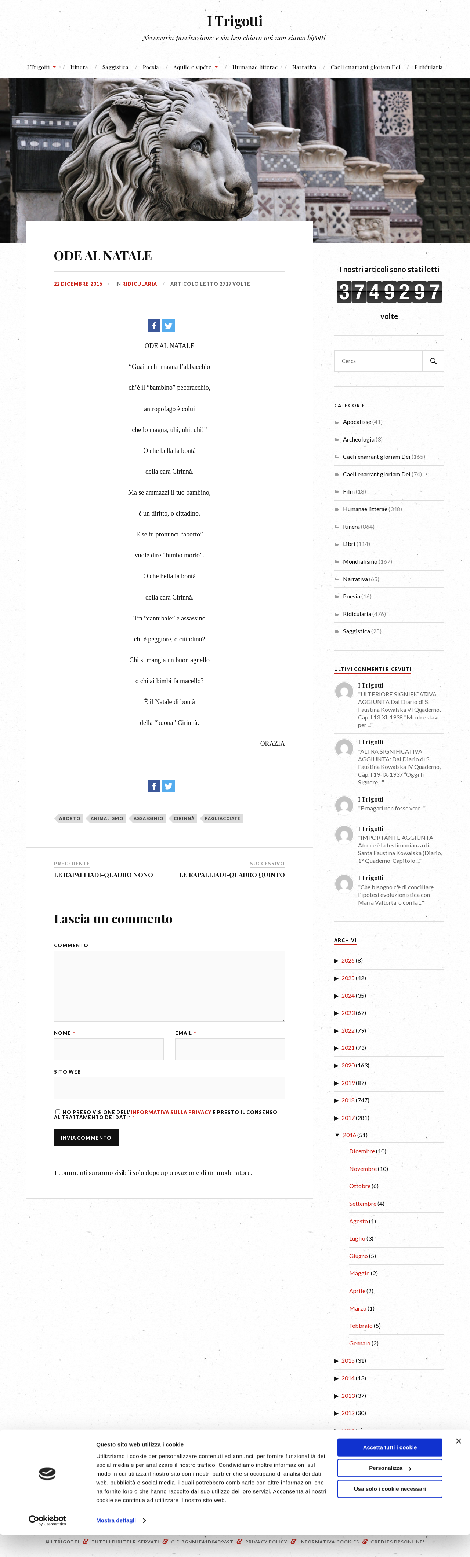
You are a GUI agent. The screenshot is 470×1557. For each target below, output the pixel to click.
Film (349, 491)
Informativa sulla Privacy (171, 1115)
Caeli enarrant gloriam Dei (365, 67)
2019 (348, 1082)
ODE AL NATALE (115, 253)
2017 (348, 1117)
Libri (349, 543)
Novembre (363, 1168)
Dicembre (362, 1150)
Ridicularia (429, 67)
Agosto (358, 1220)
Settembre (362, 1203)
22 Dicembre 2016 (78, 284)
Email (185, 1035)
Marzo (357, 1308)
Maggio (359, 1273)
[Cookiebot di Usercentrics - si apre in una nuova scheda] (47, 1542)
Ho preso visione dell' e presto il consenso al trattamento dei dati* (166, 1118)
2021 (348, 1047)
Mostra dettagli (116, 1542)
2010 (348, 1447)
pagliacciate (223, 818)
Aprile (357, 1290)
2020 (348, 1065)
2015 (348, 1360)
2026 (348, 960)
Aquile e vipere (192, 67)
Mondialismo (360, 561)
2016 (349, 1134)
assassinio (148, 818)
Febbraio (361, 1325)
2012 (348, 1412)
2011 (348, 1430)
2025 (348, 977)
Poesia (151, 67)
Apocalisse (357, 421)
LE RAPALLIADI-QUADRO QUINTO (232, 875)
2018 (348, 1099)
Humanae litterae (255, 67)
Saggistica (115, 67)
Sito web (67, 1074)
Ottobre (359, 1185)
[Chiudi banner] (458, 1463)
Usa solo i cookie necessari (390, 1511)
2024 (348, 995)
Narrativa (304, 67)
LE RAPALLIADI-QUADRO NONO (103, 875)
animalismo (107, 818)
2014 (348, 1377)
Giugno (358, 1255)
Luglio (357, 1238)
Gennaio (359, 1343)
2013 (348, 1395)
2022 (348, 1030)
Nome (64, 1035)
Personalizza (390, 1490)
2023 (348, 1012)
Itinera (79, 67)
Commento (71, 945)
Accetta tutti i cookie (390, 1469)
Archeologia (359, 439)
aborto (69, 818)
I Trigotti (235, 20)
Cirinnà (184, 818)
